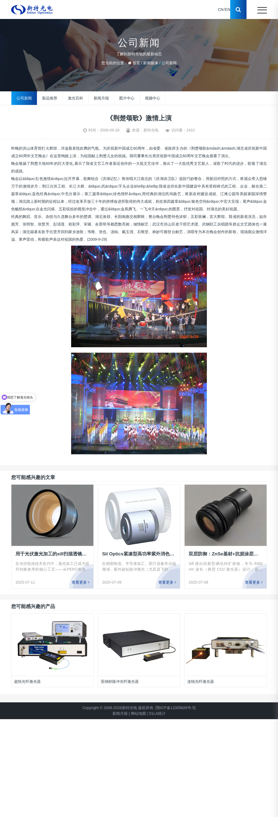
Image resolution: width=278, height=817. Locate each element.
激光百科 (75, 98)
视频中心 (152, 98)
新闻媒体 (150, 63)
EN (227, 9)
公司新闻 (169, 63)
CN (220, 9)
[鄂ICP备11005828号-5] (175, 708)
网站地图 (138, 713)
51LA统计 (157, 713)
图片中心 (126, 98)
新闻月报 (101, 98)
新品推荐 (49, 98)
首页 (136, 63)
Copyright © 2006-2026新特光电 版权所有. (118, 708)
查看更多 (80, 582)
